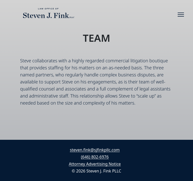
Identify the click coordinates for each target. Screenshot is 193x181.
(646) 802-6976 (95, 157)
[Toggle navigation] (181, 14)
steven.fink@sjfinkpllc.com (95, 150)
